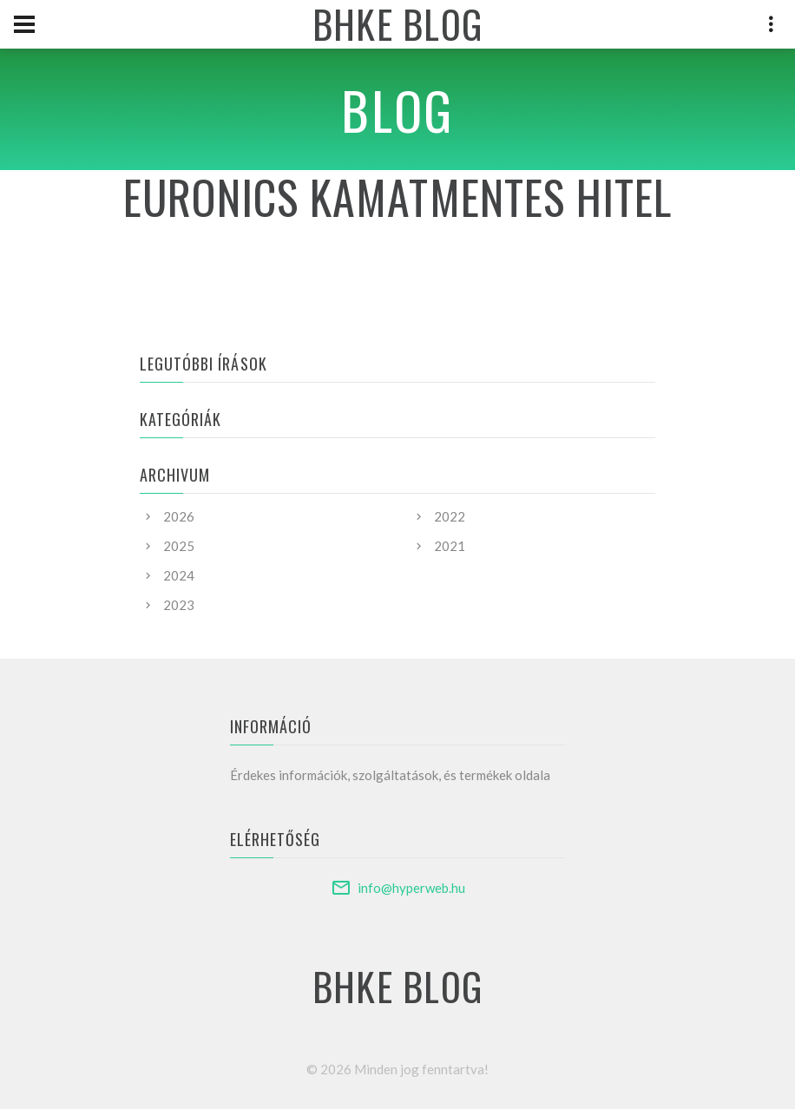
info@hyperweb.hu (411, 888)
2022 (449, 516)
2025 (178, 546)
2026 (178, 516)
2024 (178, 575)
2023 (178, 605)
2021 (449, 546)
